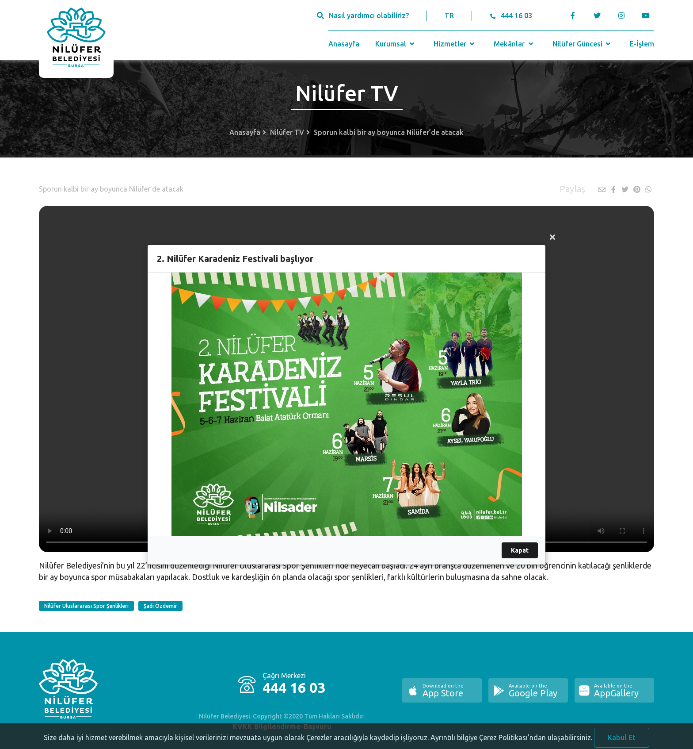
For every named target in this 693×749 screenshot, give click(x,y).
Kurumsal (395, 44)
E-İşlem (642, 44)
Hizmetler (455, 44)
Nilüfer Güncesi (582, 44)
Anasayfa (343, 44)
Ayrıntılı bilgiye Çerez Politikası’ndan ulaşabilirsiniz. (511, 742)
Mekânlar (514, 44)
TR (449, 15)
